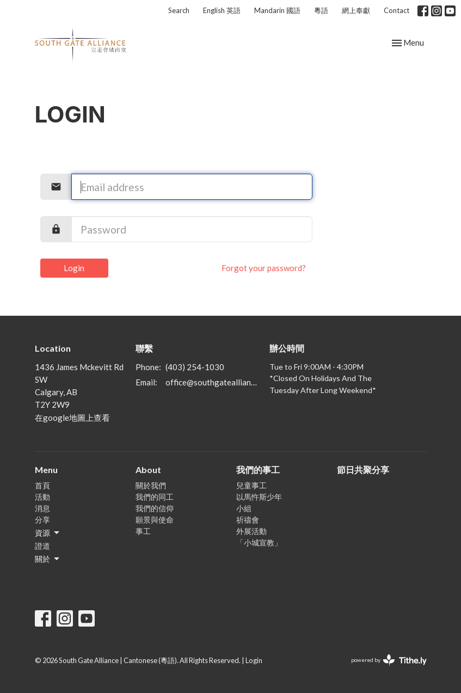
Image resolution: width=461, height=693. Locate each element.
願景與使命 (155, 519)
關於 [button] (48, 559)
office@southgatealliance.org (212, 382)
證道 (42, 545)
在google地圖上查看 (72, 417)
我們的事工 (258, 469)
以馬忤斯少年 (259, 496)
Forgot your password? (264, 268)
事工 (143, 531)
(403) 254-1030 (194, 367)
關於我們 (151, 485)
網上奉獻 (356, 10)
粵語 (321, 10)
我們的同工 (155, 496)
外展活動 (251, 531)
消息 (42, 508)
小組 (243, 508)
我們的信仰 (155, 508)
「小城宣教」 (259, 542)
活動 (42, 496)
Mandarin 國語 (277, 10)
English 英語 (222, 10)
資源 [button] (48, 533)
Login (74, 268)
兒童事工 (251, 485)
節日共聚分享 (363, 469)
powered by (389, 660)
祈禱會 (247, 519)
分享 (42, 519)
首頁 (42, 485)
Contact (396, 10)
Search (178, 10)
